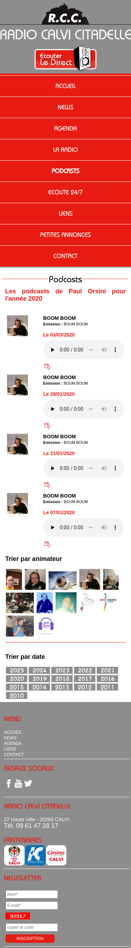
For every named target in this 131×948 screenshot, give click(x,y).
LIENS (66, 213)
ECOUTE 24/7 (65, 192)
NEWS (65, 107)
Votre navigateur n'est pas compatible (83, 349)
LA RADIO (65, 150)
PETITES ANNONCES (65, 235)
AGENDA (65, 128)
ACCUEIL (66, 86)
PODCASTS (65, 171)
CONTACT (65, 256)
